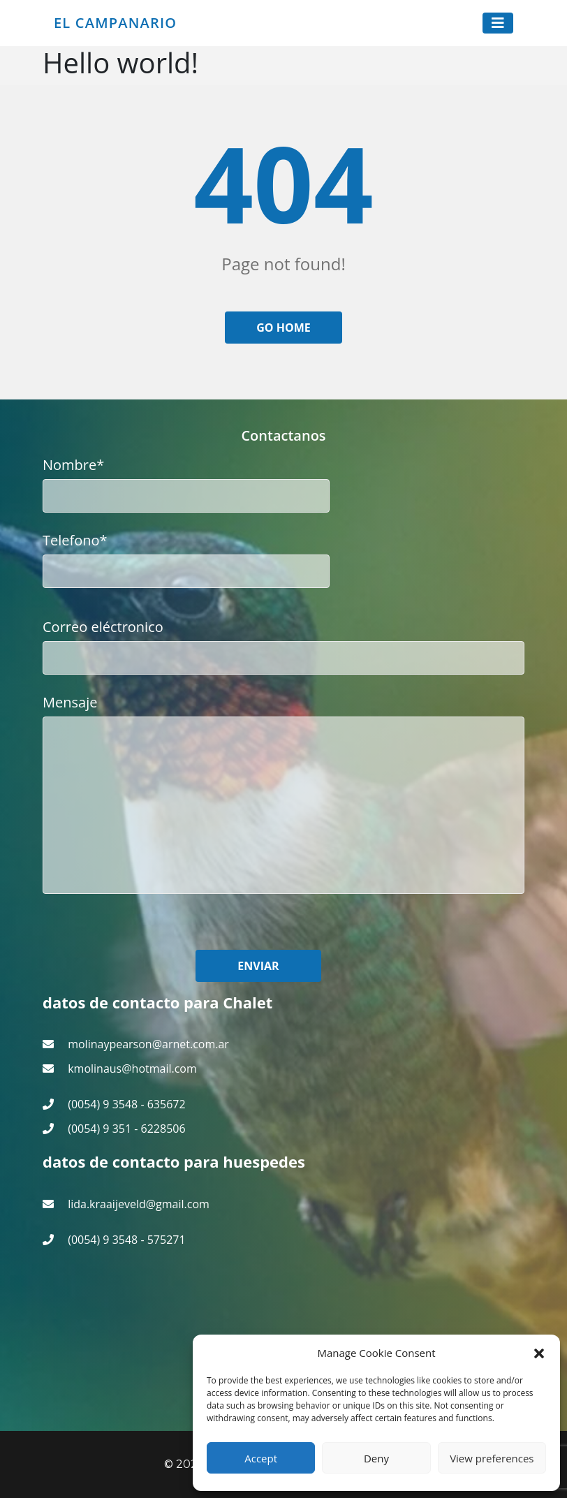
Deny (376, 1458)
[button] (539, 1353)
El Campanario (115, 23)
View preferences (491, 1458)
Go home (283, 327)
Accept (260, 1458)
